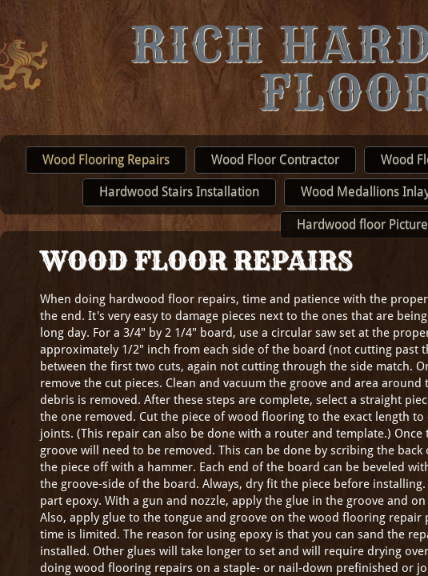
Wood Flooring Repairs (106, 159)
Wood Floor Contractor (275, 159)
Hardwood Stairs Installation (179, 191)
